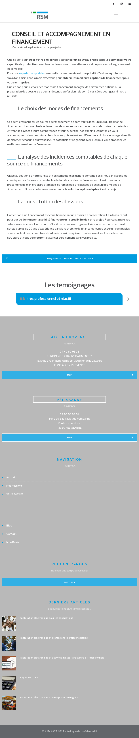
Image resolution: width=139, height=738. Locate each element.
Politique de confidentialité (82, 731)
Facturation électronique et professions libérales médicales (54, 637)
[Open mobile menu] (117, 15)
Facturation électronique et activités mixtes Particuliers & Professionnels (62, 657)
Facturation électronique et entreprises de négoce (49, 697)
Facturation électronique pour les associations (46, 618)
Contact (11, 533)
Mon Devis (12, 542)
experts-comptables (32, 73)
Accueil (11, 477)
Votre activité (14, 494)
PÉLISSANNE (69, 399)
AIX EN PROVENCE (69, 337)
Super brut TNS (29, 677)
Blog (9, 525)
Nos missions (14, 485)
